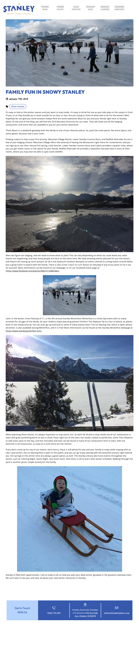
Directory (119, 7)
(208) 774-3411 (53, 613)
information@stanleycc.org (116, 613)
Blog (90, 7)
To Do (45, 7)
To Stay (60, 7)
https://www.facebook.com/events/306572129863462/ (33, 270)
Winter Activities (17, 106)
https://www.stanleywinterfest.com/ (24, 330)
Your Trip (76, 7)
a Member (105, 7)
